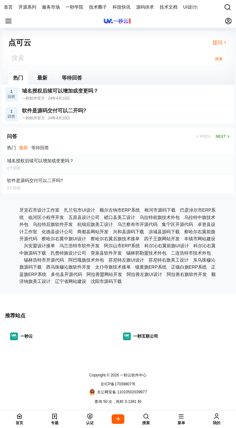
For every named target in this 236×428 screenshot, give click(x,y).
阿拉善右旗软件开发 (187, 274)
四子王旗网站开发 (162, 238)
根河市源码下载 (160, 210)
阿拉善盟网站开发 (104, 274)
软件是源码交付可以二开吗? (54, 110)
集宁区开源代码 (177, 224)
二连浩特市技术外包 (191, 253)
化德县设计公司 (57, 231)
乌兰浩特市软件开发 (79, 245)
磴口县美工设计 (119, 217)
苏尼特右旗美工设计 (169, 260)
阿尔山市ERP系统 (122, 245)
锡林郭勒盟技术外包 (146, 253)
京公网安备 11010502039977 (118, 392)
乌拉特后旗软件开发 (53, 224)
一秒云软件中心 (133, 375)
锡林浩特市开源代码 (44, 260)
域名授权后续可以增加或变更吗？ (60, 91)
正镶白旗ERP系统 (189, 267)
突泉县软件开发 (106, 253)
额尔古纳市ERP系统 (120, 210)
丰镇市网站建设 (199, 238)
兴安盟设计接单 (39, 245)
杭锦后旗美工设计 (95, 224)
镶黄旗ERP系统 (151, 267)
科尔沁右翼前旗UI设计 (166, 245)
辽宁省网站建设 (70, 281)
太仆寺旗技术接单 (113, 267)
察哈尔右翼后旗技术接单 (115, 238)
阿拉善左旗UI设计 (144, 274)
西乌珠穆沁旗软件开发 (68, 267)
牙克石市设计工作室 (39, 210)
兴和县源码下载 (128, 231)
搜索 (219, 59)
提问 (220, 42)
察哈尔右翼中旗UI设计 (64, 238)
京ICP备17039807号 (118, 384)
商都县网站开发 (92, 231)
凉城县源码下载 (164, 231)
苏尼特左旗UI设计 (126, 260)
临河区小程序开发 (46, 217)
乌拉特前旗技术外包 (160, 217)
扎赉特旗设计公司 (68, 253)
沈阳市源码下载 (106, 281)
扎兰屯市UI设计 (79, 210)
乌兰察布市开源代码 (137, 224)
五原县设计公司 (84, 217)
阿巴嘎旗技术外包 (86, 260)
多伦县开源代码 (66, 274)
